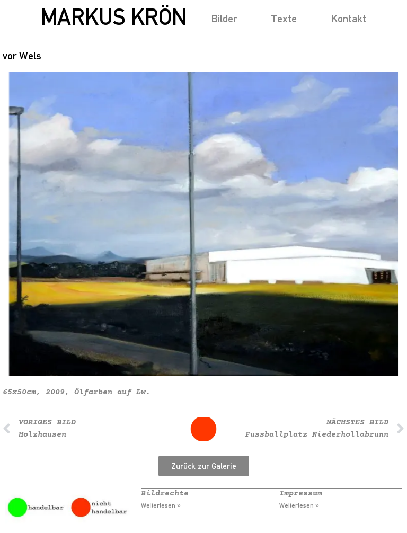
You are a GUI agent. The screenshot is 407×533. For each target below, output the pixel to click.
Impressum (300, 493)
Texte (284, 18)
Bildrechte (165, 493)
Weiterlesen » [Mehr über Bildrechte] (161, 505)
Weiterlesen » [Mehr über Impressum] (299, 505)
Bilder (224, 18)
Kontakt (348, 18)
